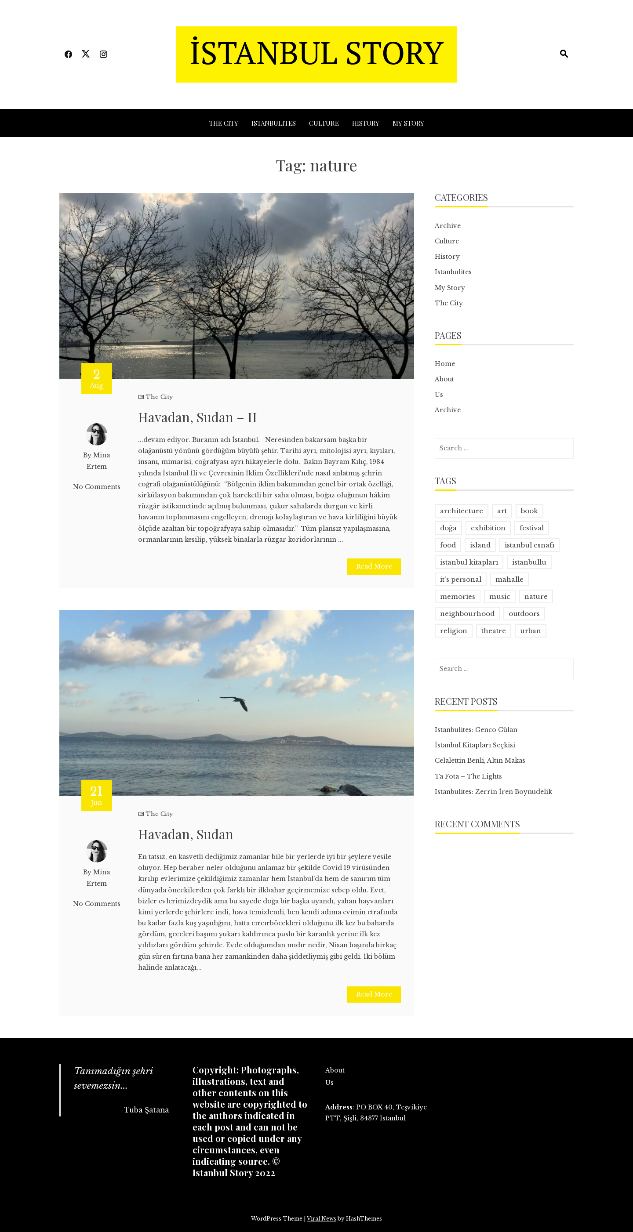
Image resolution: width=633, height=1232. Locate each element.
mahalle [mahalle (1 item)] (509, 579)
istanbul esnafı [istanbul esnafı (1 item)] (529, 545)
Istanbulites (273, 123)
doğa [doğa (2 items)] (448, 528)
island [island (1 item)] (480, 545)
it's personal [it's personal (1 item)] (460, 579)
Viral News (321, 1218)
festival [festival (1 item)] (532, 528)
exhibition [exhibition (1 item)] (488, 528)
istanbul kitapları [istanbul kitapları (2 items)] (469, 562)
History (365, 123)
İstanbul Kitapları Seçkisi (475, 745)
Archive (448, 226)
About (444, 379)
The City (223, 123)
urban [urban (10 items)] (530, 631)
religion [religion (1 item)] (453, 631)
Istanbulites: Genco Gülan (476, 730)
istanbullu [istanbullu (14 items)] (529, 562)
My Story (408, 123)
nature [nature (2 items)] (536, 596)
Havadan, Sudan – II (197, 417)
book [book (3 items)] (529, 511)
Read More (374, 566)
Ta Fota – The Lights (468, 776)
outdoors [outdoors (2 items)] (524, 613)
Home (445, 364)
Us (439, 395)
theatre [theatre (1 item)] (493, 631)
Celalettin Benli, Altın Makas (480, 761)
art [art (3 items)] (502, 511)
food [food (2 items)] (448, 545)
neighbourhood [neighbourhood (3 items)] (467, 613)
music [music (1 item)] (499, 596)
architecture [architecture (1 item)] (461, 511)
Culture (324, 123)
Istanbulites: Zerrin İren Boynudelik (493, 792)
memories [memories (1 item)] (457, 596)
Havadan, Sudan (185, 834)
